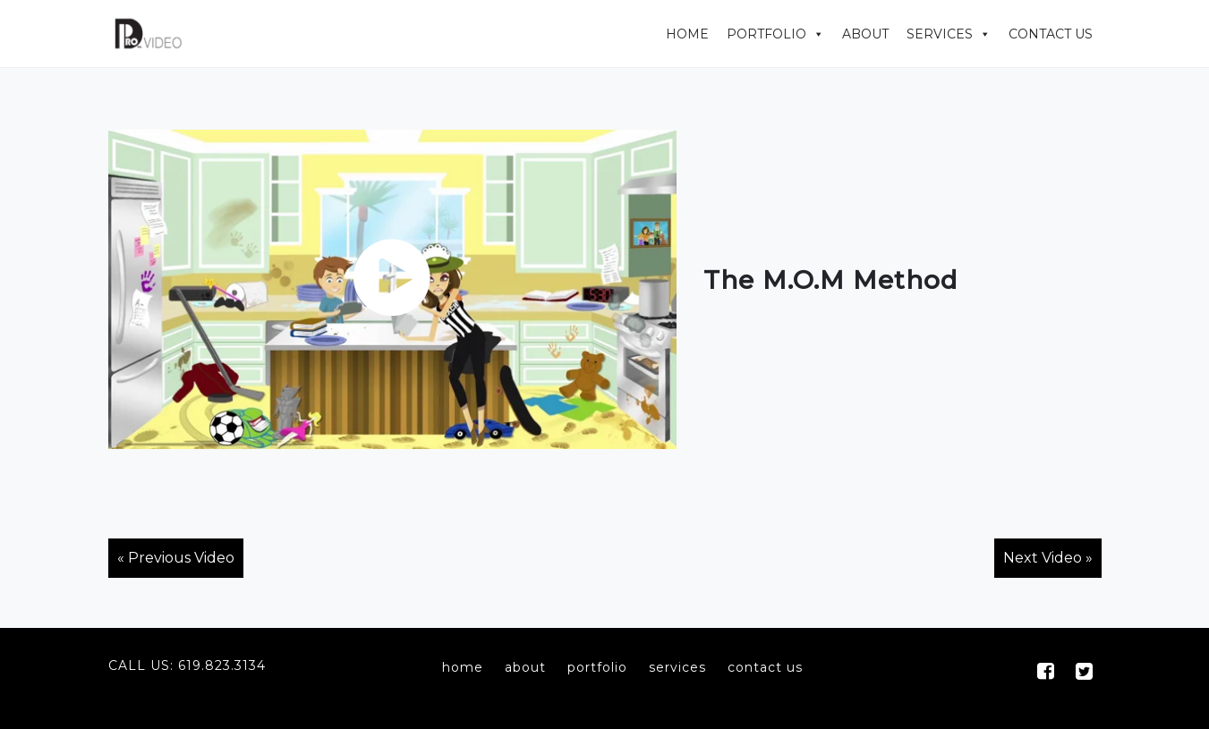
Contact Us (1051, 34)
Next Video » (1048, 557)
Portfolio (766, 34)
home (462, 667)
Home (687, 34)
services (677, 667)
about (525, 667)
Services (940, 34)
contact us (765, 667)
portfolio (597, 667)
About (865, 34)
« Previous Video (175, 557)
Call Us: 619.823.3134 (187, 665)
